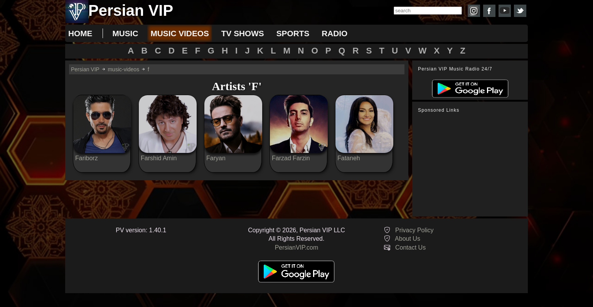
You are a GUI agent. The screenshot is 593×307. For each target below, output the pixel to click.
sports (293, 33)
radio (334, 33)
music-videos (123, 69)
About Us (407, 238)
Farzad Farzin (291, 158)
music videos (179, 33)
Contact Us (410, 247)
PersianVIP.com (296, 247)
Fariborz (86, 158)
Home (80, 33)
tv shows (242, 33)
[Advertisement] (472, 165)
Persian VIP (85, 69)
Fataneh (348, 158)
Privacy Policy (414, 230)
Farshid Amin (159, 158)
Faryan (216, 158)
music (125, 33)
